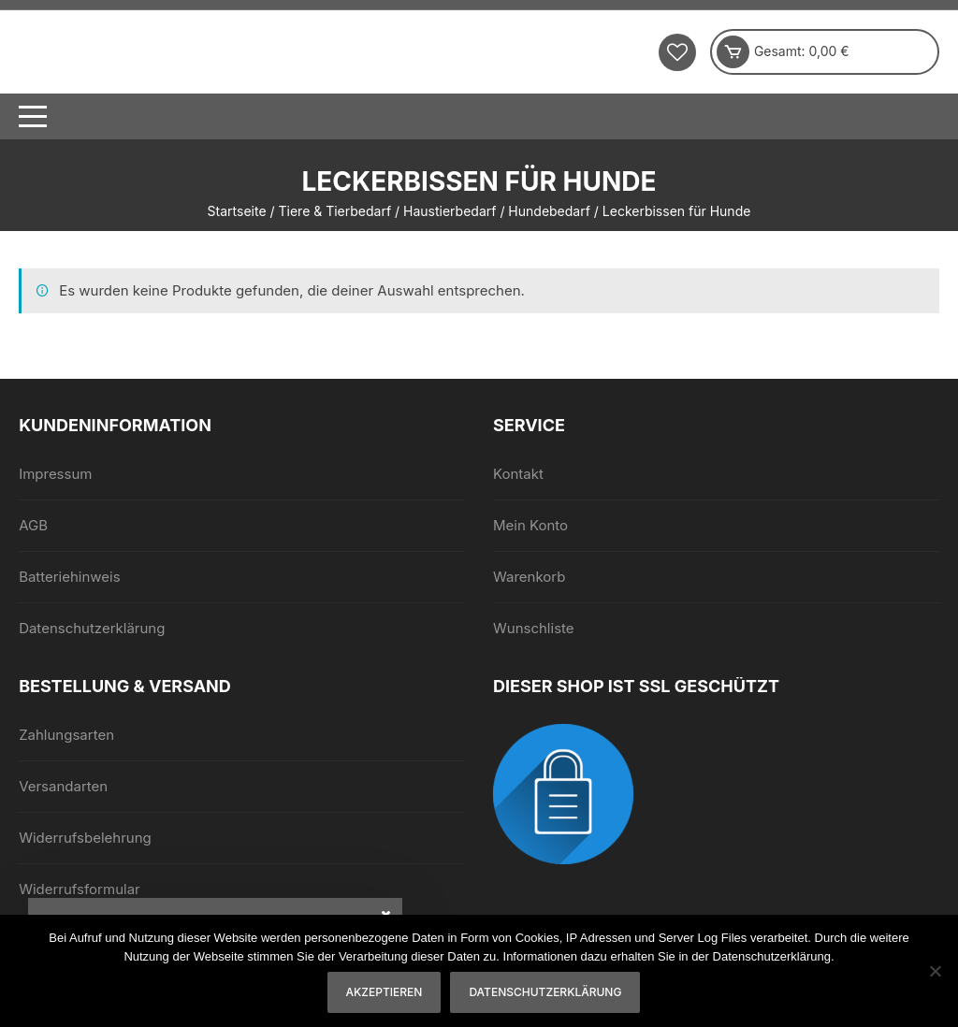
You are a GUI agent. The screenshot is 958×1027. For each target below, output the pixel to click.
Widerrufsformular (79, 889)
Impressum (55, 474)
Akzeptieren (384, 992)
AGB (33, 525)
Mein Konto (530, 525)
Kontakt (518, 474)
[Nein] (934, 971)
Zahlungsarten (66, 735)
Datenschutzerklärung (92, 628)
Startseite (237, 211)
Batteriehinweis (70, 577)
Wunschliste (533, 628)
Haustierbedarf (449, 211)
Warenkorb (529, 577)
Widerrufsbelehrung (85, 837)
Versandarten (63, 786)
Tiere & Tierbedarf (335, 211)
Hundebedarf (549, 211)
